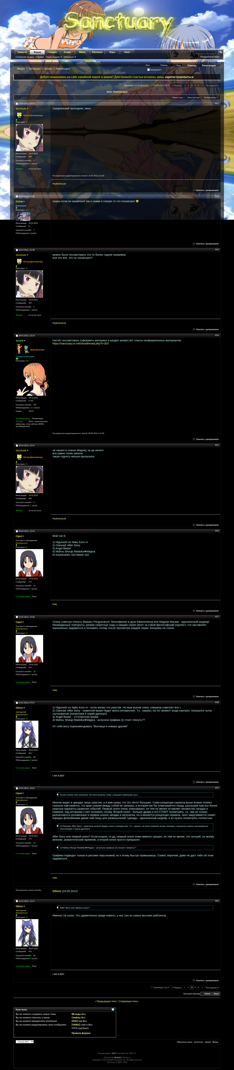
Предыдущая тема (106, 1001)
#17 (217, 616)
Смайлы (76, 1017)
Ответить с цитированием (206, 190)
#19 (217, 788)
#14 (217, 335)
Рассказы (97, 52)
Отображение (210, 97)
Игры (112, 52)
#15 (217, 445)
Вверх (216, 994)
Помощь (192, 65)
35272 (31, 411)
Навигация (69, 57)
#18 (217, 702)
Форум (37, 52)
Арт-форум (35, 68)
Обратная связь (184, 1042)
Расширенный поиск (209, 57)
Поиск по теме (193, 97)
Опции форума (53, 57)
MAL (54, 604)
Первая (176, 85)
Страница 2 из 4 (161, 85)
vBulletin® (118, 1057)
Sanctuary (198, 1042)
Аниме (67, 52)
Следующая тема (128, 1001)
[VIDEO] (76, 1024)
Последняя (212, 85)
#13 (217, 249)
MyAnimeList (59, 183)
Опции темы (177, 97)
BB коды (76, 1014)
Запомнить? (154, 70)
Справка (40, 57)
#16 (217, 531)
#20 (217, 901)
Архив (208, 1042)
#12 (217, 196)
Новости (22, 52)
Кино (127, 52)
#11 (217, 103)
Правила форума (81, 1033)
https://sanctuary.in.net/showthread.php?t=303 (80, 343)
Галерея (52, 52)
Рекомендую (120, 91)
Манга (82, 52)
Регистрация (209, 65)
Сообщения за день (25, 57)
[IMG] (75, 1021)
